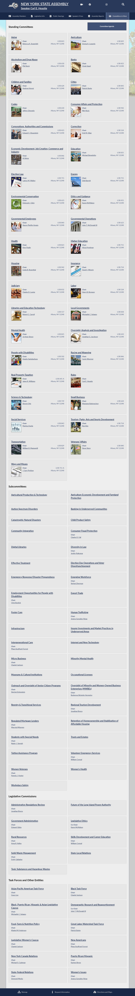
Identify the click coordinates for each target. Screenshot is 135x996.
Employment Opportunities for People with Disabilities (33, 596)
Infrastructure (18, 629)
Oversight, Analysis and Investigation (89, 330)
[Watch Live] (81, 5)
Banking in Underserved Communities (90, 509)
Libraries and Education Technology (29, 308)
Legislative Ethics (79, 822)
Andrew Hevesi (28, 88)
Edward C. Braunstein (30, 133)
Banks (74, 59)
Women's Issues (79, 974)
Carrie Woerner (87, 359)
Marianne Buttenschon (90, 404)
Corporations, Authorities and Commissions (33, 126)
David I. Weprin (88, 270)
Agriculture (76, 37)
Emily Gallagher (16, 861)
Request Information (60, 992)
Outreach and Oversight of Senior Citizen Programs (37, 686)
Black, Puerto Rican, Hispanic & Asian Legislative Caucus (35, 908)
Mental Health (18, 330)
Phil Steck (26, 66)
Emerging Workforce (81, 577)
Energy (74, 174)
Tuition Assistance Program (25, 754)
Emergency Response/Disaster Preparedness (33, 577)
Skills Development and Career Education (92, 838)
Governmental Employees (24, 219)
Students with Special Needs (25, 738)
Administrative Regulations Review (29, 806)
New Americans (79, 941)
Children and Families (22, 82)
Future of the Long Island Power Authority (92, 806)
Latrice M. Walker (29, 181)
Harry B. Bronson (88, 292)
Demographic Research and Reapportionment (94, 906)
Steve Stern (86, 448)
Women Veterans (20, 770)
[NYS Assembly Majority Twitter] (98, 5)
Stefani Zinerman (77, 584)
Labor (74, 285)
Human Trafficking (80, 613)
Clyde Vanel (86, 66)
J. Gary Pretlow (28, 471)
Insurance (76, 263)
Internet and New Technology (86, 643)
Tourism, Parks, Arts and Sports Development (94, 419)
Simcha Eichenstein (18, 693)
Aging (14, 37)
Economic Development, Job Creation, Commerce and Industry (36, 150)
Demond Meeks (17, 980)
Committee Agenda (107, 26)
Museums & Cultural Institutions (27, 676)
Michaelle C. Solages (89, 315)
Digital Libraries (19, 547)
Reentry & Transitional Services (27, 706)
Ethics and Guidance (81, 196)
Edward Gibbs (16, 829)
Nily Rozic (85, 111)
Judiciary (15, 285)
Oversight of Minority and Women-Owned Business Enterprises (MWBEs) (97, 688)
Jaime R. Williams (29, 381)
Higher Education (79, 241)
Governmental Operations (84, 219)
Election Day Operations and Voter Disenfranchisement (88, 565)
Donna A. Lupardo (88, 44)
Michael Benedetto (89, 155)
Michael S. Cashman (18, 964)
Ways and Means (20, 464)
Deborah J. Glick (28, 203)
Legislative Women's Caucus (25, 941)
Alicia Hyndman (88, 248)
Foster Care (17, 613)
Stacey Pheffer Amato (30, 225)
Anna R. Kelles (16, 845)
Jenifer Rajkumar (77, 554)
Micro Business (19, 659)
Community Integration (23, 531)
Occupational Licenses (82, 676)
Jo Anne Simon (28, 337)
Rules (73, 375)
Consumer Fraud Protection (85, 531)
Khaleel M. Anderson (18, 932)
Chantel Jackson (17, 666)
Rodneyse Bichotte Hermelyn (81, 697)
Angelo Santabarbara (30, 359)
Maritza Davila (28, 426)
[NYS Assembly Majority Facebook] (90, 5)
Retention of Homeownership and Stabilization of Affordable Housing (96, 724)
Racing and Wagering (81, 352)
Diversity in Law (79, 547)
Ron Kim (85, 426)
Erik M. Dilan (87, 133)
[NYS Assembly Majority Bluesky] (115, 5)
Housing (15, 263)
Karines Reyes (76, 964)
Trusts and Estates (80, 738)
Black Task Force (79, 890)
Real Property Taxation (22, 375)
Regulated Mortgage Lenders (25, 722)
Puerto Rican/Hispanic (82, 957)
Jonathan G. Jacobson (90, 337)
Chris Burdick (16, 604)
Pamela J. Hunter (17, 777)
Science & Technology (22, 397)
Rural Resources (19, 838)
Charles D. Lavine (29, 292)
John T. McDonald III (89, 225)
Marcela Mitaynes (17, 729)
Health (14, 241)
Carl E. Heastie (87, 381)
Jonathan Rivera (76, 713)
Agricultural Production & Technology (30, 495)
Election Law (17, 174)
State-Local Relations (81, 854)
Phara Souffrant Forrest (19, 650)
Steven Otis (27, 404)
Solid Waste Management (24, 854)
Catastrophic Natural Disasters (27, 520)
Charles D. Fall (76, 538)
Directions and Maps (102, 992)
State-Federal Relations (23, 974)
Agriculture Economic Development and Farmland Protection (96, 497)
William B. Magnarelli (30, 448)
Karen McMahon (88, 203)
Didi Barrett (86, 181)
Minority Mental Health (83, 659)
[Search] (123, 5)
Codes (14, 104)
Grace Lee (14, 897)
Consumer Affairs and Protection (87, 104)
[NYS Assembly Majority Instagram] (106, 5)
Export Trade (77, 594)
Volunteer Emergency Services (86, 754)
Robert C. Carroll (29, 315)
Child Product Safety (81, 520)
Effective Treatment (21, 563)
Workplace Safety (20, 786)
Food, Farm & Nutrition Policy (26, 925)
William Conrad (76, 761)
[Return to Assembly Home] (37, 6)
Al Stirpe (26, 158)
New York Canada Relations (25, 957)
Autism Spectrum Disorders (25, 509)
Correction (76, 126)
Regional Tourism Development (86, 706)
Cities (74, 82)
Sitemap (22, 992)
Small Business (78, 397)
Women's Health (79, 770)
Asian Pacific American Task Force (28, 890)
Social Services (18, 419)
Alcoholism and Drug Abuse (25, 59)
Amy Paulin (27, 248)
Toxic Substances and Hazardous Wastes (31, 870)
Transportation (18, 442)
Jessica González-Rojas (79, 620)
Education (76, 148)
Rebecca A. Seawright (30, 44)
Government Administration (25, 822)
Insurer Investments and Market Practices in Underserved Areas (93, 631)
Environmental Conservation (25, 196)
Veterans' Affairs (79, 442)
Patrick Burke (87, 88)
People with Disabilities (23, 352)
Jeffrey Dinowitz (29, 111)
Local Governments (80, 308)
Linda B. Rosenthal (29, 270)
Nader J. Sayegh (17, 745)
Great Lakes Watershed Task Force (88, 925)
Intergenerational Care (22, 643)
